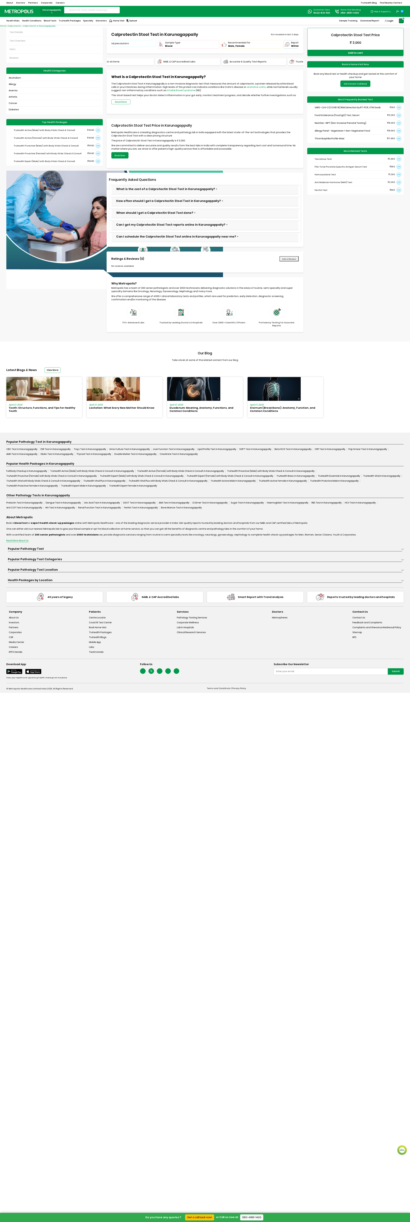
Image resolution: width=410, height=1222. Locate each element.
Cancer (13, 103)
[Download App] (14, 671)
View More (52, 370)
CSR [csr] (11, 637)
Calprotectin (14, 26)
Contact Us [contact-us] (358, 617)
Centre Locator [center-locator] (97, 617)
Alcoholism (15, 77)
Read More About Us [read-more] (17, 540)
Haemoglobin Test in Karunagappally (287, 502)
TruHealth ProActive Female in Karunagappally (32, 485)
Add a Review (289, 259)
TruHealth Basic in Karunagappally (295, 476)
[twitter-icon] (151, 671)
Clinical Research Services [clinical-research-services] (191, 632)
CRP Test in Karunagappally (330, 449)
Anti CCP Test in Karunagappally (24, 507)
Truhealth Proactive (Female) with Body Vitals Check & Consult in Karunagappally (51, 476)
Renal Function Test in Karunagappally (99, 507)
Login (390, 20)
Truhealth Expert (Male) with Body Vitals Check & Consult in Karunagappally (142, 476)
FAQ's (13, 49)
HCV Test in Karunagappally (360, 502)
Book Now (120, 155)
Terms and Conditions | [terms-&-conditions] (219, 688)
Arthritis (13, 96)
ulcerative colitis (256, 87)
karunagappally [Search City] (52, 11)
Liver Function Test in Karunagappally (173, 449)
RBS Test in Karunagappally (327, 502)
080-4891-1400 (251, 1217)
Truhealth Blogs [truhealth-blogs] (97, 637)
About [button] (9, 2)
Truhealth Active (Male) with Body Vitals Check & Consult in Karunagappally (92, 471)
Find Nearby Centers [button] (391, 2)
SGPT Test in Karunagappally (255, 449)
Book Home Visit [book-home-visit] (97, 627)
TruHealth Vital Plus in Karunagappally (104, 481)
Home (3, 26)
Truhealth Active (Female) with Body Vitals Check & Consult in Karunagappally (180, 471)
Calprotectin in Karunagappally (39, 26)
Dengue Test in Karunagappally (63, 502)
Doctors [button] (20, 2)
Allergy (12, 84)
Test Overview (17, 40)
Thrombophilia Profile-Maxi (329, 137)
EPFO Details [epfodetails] (15, 652)
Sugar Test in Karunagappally (247, 502)
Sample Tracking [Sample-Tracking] (348, 20)
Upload (131, 20)
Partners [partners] (13, 627)
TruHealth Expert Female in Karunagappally (133, 485)
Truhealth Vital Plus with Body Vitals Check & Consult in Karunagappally (168, 481)
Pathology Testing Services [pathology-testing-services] (192, 617)
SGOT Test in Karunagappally (139, 502)
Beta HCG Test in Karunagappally (293, 449)
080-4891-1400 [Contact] (350, 12)
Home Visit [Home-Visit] (116, 20)
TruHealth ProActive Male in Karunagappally (334, 481)
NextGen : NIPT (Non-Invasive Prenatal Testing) (340, 122)
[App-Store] (402, 11)
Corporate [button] (46, 2)
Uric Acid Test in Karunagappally (102, 502)
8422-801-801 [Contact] (321, 12)
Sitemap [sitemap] (357, 632)
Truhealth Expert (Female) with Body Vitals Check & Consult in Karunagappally (230, 476)
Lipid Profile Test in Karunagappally (217, 449)
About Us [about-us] (14, 617)
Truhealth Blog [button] (369, 2)
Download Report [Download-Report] (369, 20)
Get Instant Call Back (355, 83)
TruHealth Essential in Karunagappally (339, 476)
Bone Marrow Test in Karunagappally (181, 507)
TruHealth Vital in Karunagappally (381, 476)
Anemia (13, 90)
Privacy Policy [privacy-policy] (239, 688)
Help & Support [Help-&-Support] (381, 11)
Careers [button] (60, 2)
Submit (396, 671)
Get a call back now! (199, 1217)
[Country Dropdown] (380, 11)
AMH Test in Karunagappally (21, 454)
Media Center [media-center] (16, 642)
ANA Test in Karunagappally (174, 502)
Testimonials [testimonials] (96, 652)
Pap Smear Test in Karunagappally (367, 449)
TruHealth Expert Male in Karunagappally (83, 485)
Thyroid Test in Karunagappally (93, 454)
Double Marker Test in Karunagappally (135, 454)
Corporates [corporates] (15, 632)
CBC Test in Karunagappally (21, 449)
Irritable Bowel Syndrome (181, 90)
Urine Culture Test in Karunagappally (129, 449)
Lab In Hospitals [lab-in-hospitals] (185, 627)
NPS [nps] (354, 637)
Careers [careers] (13, 647)
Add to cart (355, 52)
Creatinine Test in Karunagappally (179, 454)
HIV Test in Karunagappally (60, 507)
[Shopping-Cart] (401, 20)
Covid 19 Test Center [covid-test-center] (100, 622)
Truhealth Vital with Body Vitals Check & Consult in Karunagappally (43, 481)
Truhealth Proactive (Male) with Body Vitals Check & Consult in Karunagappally (271, 471)
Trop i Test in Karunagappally (90, 449)
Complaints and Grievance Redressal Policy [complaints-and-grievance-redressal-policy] (376, 627)
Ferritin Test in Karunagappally (141, 507)
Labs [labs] (91, 647)
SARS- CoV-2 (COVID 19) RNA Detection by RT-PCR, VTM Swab (348, 106)
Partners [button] (33, 2)
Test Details (16, 32)
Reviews (14, 57)
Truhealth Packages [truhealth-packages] (100, 632)
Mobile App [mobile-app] (95, 642)
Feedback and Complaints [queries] (367, 622)
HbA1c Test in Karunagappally (57, 454)
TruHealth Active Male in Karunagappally (233, 481)
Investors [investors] (14, 622)
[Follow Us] (143, 671)
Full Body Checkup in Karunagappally (26, 471)
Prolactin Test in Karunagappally (24, 502)
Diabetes (14, 109)
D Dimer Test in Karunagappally (210, 502)
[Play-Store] (397, 11)
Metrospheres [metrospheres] (280, 617)
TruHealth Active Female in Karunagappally (283, 481)
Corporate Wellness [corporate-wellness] (188, 622)
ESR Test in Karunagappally (56, 449)
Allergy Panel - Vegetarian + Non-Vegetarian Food (342, 130)
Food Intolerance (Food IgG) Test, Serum (337, 114)
